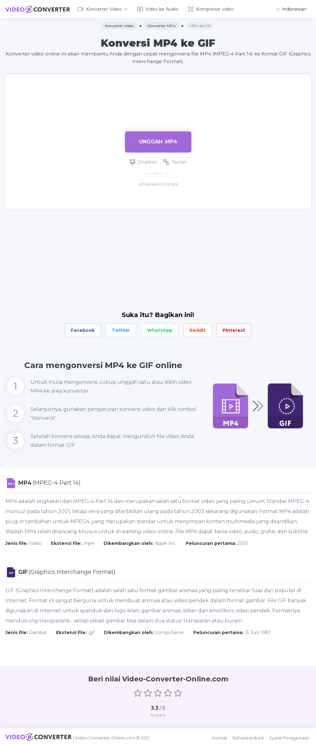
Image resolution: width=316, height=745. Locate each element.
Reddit (197, 329)
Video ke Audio (157, 9)
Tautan (175, 161)
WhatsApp (159, 329)
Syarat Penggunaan (290, 736)
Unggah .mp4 (158, 141)
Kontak (222, 736)
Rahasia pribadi (250, 736)
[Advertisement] (158, 94)
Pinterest (234, 329)
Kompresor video (211, 9)
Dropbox (143, 161)
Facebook (83, 329)
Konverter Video (103, 9)
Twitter (121, 329)
